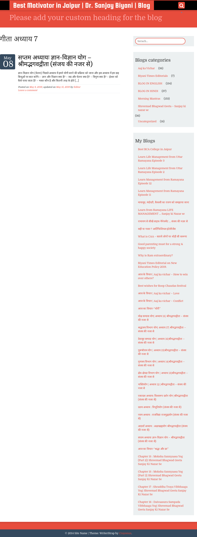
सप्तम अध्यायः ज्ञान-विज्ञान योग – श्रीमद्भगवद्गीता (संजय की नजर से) (55, 61)
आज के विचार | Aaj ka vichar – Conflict (160, 300)
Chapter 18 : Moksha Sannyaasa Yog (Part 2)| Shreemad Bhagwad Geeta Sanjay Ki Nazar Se (160, 460)
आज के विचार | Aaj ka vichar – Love (159, 293)
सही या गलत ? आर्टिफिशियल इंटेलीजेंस (157, 228)
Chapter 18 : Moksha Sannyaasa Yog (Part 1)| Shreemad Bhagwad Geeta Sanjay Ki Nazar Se (160, 475)
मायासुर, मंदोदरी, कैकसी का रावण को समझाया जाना (163, 202)
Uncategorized (147, 121)
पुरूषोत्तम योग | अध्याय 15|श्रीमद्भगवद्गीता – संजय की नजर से (162, 352)
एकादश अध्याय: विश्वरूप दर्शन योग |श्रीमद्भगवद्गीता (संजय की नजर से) (163, 397)
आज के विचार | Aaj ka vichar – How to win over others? (163, 276)
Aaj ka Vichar (146, 68)
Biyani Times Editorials (153, 75)
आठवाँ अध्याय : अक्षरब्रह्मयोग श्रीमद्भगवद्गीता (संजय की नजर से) (163, 428)
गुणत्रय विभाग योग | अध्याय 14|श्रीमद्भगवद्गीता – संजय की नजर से (161, 363)
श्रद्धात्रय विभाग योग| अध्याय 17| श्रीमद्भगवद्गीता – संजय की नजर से (162, 329)
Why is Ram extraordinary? (155, 255)
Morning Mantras (149, 98)
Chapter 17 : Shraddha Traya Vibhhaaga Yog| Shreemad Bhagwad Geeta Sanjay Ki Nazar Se (163, 490)
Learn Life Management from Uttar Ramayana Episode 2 (160, 170)
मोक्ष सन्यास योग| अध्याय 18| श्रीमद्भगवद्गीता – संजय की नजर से (163, 318)
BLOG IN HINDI (148, 91)
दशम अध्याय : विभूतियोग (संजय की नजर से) (159, 407)
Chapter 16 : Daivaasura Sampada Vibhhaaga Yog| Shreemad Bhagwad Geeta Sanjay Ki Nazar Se (161, 505)
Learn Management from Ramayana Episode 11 (161, 192)
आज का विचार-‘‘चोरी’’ (149, 308)
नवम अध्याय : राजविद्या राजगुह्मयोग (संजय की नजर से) (163, 416)
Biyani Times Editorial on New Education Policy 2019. (157, 264)
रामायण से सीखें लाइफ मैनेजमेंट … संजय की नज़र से (163, 221)
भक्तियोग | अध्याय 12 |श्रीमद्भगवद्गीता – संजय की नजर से (162, 386)
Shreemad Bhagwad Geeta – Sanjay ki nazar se (162, 108)
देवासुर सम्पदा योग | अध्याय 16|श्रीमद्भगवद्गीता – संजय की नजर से (161, 340)
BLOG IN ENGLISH (150, 83)
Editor (77, 87)
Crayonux (125, 533)
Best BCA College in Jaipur (155, 149)
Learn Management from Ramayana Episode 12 (161, 181)
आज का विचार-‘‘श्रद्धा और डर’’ (153, 448)
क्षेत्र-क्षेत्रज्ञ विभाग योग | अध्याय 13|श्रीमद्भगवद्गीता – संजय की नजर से (163, 374)
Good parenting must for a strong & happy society (160, 246)
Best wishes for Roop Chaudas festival (162, 285)
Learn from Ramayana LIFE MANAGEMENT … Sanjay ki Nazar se (161, 211)
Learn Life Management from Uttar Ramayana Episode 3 (160, 158)
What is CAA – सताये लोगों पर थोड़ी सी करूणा (162, 236)
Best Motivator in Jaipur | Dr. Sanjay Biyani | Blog (81, 5)
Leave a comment (27, 90)
